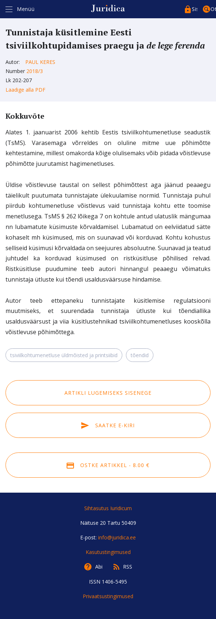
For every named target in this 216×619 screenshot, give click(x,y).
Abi (99, 566)
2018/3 (34, 71)
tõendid (140, 355)
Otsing (213, 8)
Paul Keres (40, 61)
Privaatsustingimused (108, 596)
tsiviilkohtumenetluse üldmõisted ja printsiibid (64, 355)
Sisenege (194, 8)
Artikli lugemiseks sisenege (108, 392)
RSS (127, 566)
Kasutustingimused (108, 552)
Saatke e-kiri (108, 425)
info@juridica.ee (117, 537)
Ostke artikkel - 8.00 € (108, 465)
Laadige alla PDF (25, 89)
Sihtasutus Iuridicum (108, 508)
